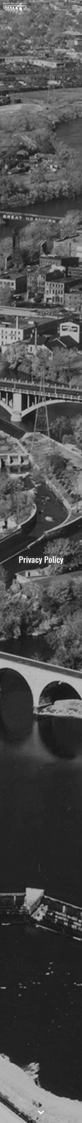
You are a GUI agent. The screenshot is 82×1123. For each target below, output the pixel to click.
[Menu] (75, 7)
